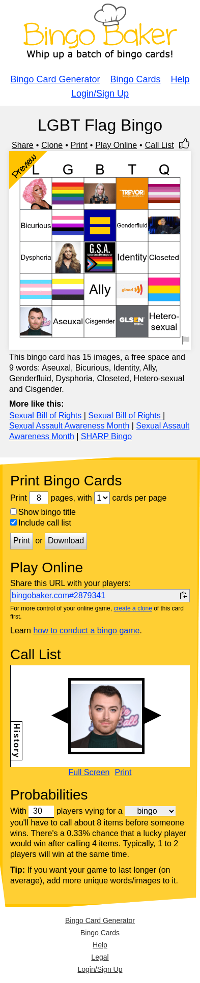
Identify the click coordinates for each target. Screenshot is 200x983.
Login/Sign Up (100, 93)
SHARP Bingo (106, 436)
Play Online (116, 145)
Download (66, 540)
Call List (159, 145)
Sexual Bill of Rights (46, 415)
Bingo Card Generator (55, 79)
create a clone (132, 608)
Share (23, 145)
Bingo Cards (135, 79)
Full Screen (89, 773)
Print (79, 145)
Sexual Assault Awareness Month (69, 425)
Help (180, 79)
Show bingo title (43, 512)
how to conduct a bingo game (86, 630)
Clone (52, 145)
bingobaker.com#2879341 (58, 595)
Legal (99, 957)
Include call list (40, 522)
